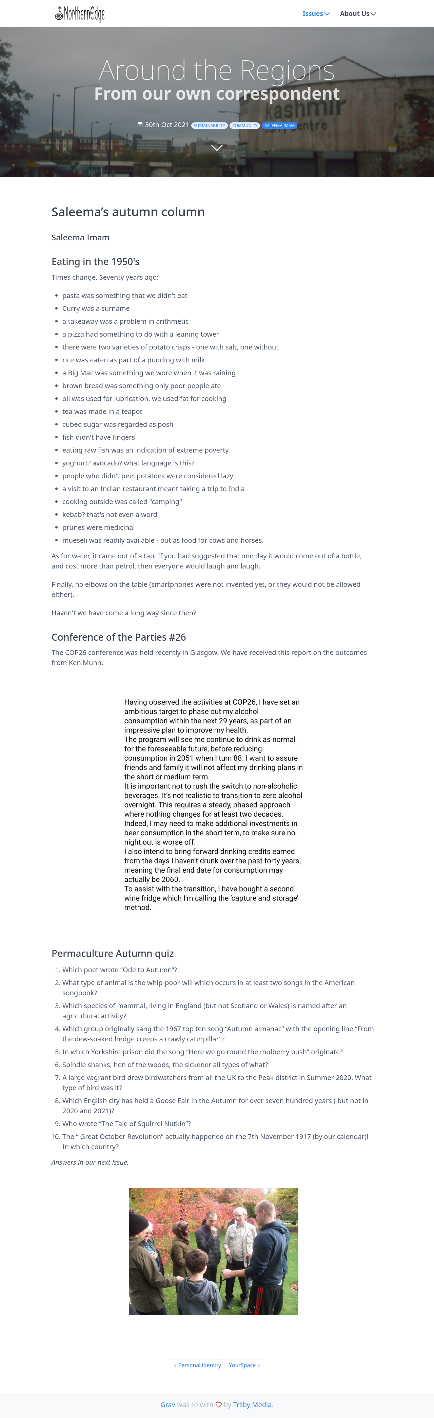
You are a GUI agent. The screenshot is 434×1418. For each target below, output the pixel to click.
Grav (167, 1404)
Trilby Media (252, 1404)
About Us (354, 13)
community (244, 125)
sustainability (209, 125)
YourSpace (245, 1365)
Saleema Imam (279, 125)
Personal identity (197, 1365)
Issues (311, 13)
